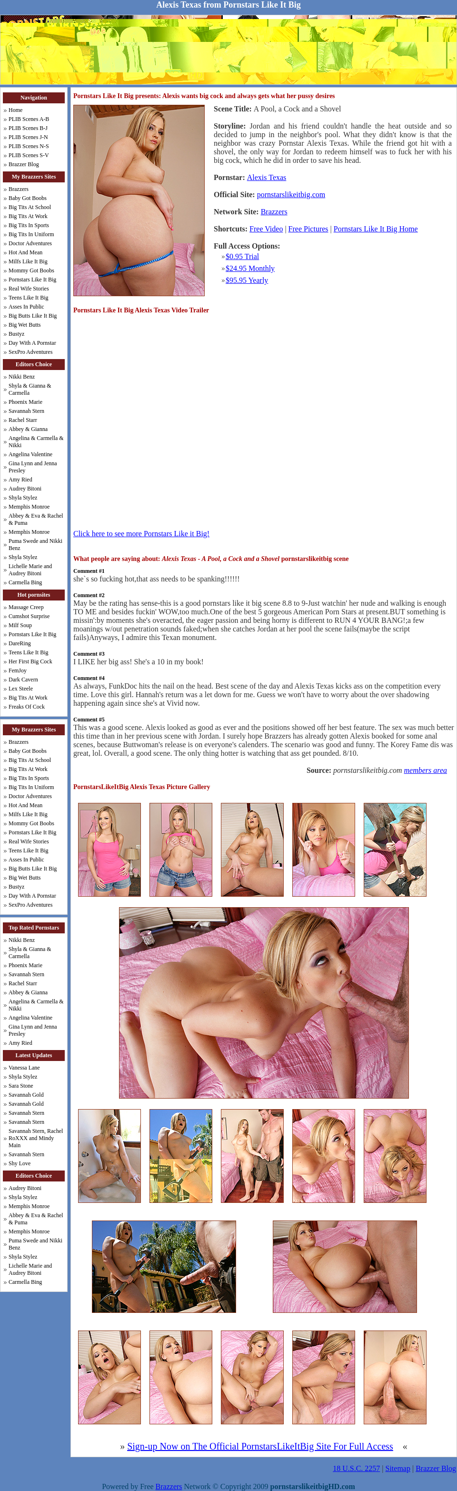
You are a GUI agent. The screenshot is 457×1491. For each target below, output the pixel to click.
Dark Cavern (23, 679)
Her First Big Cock (30, 661)
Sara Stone (21, 1085)
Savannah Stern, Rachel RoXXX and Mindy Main (36, 1138)
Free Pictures (308, 229)
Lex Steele (21, 688)
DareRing (20, 643)
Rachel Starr (23, 420)
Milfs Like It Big (28, 261)
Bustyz (16, 333)
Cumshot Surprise (29, 616)
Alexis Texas (267, 177)
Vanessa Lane (24, 1067)
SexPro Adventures (30, 352)
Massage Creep (26, 607)
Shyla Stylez (23, 497)
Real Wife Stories (29, 288)
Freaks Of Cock (27, 706)
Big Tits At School (30, 207)
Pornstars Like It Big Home (376, 229)
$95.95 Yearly (247, 280)
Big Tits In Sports (29, 225)
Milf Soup (20, 625)
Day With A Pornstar (32, 343)
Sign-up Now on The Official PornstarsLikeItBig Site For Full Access (260, 1446)
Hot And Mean (25, 252)
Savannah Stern (26, 411)
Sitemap (398, 1468)
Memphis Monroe (29, 506)
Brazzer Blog (24, 164)
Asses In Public (26, 306)
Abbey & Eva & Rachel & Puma (36, 519)
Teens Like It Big (28, 297)
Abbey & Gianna (28, 429)
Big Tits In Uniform (31, 234)
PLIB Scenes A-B (29, 119)
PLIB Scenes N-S (29, 146)
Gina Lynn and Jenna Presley (33, 467)
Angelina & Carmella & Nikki (36, 442)
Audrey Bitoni (25, 488)
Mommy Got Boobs (31, 270)
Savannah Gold (26, 1094)
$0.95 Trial (242, 256)
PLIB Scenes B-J (28, 128)
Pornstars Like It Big (32, 279)
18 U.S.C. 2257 (356, 1468)
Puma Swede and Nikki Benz (35, 544)
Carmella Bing (25, 582)
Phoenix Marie (25, 402)
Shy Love (19, 1163)
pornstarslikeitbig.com (291, 194)
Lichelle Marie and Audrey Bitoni (30, 570)
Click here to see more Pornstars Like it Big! (141, 534)
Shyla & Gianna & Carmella (30, 389)
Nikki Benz (22, 376)
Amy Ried (20, 479)
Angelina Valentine (30, 454)
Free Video (266, 229)
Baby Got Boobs (28, 198)
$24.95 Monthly (250, 268)
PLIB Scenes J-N (28, 137)
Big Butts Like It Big (33, 315)
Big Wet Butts (25, 324)
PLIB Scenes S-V (29, 155)
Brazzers (19, 189)
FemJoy (18, 670)
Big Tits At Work (28, 216)
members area (425, 770)
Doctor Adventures (30, 243)
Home (15, 110)
